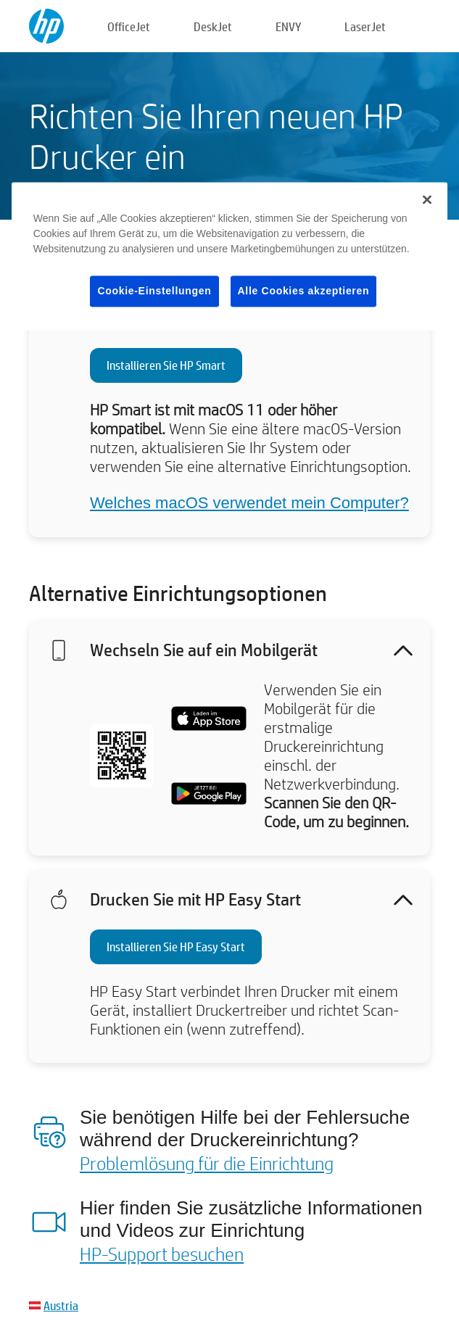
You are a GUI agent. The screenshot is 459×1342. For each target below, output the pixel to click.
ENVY (288, 26)
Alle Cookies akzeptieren (304, 291)
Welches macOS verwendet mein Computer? (249, 503)
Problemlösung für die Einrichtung (207, 1163)
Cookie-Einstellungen (154, 291)
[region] (229, 256)
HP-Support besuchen (162, 1253)
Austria (61, 1305)
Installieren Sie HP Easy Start (176, 946)
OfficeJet (128, 26)
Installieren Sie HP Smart (166, 365)
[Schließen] (427, 199)
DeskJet (213, 26)
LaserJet (365, 26)
